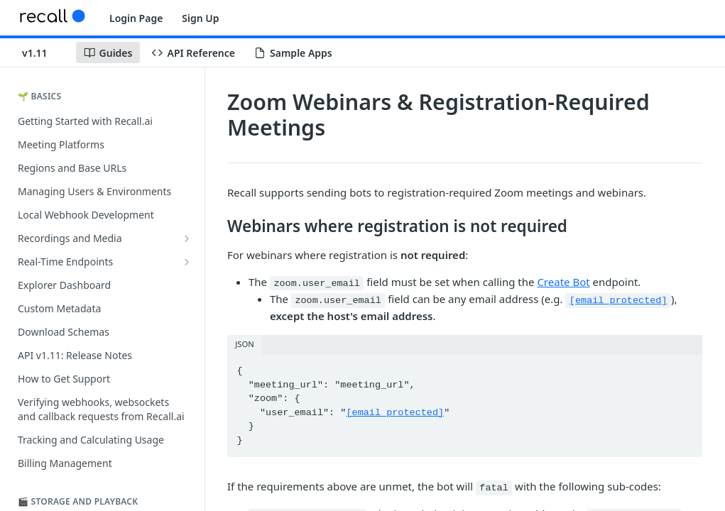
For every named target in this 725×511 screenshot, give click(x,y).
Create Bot (563, 282)
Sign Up (200, 18)
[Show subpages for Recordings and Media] (186, 238)
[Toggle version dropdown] (43, 52)
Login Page (136, 18)
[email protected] (618, 300)
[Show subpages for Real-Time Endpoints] (186, 262)
